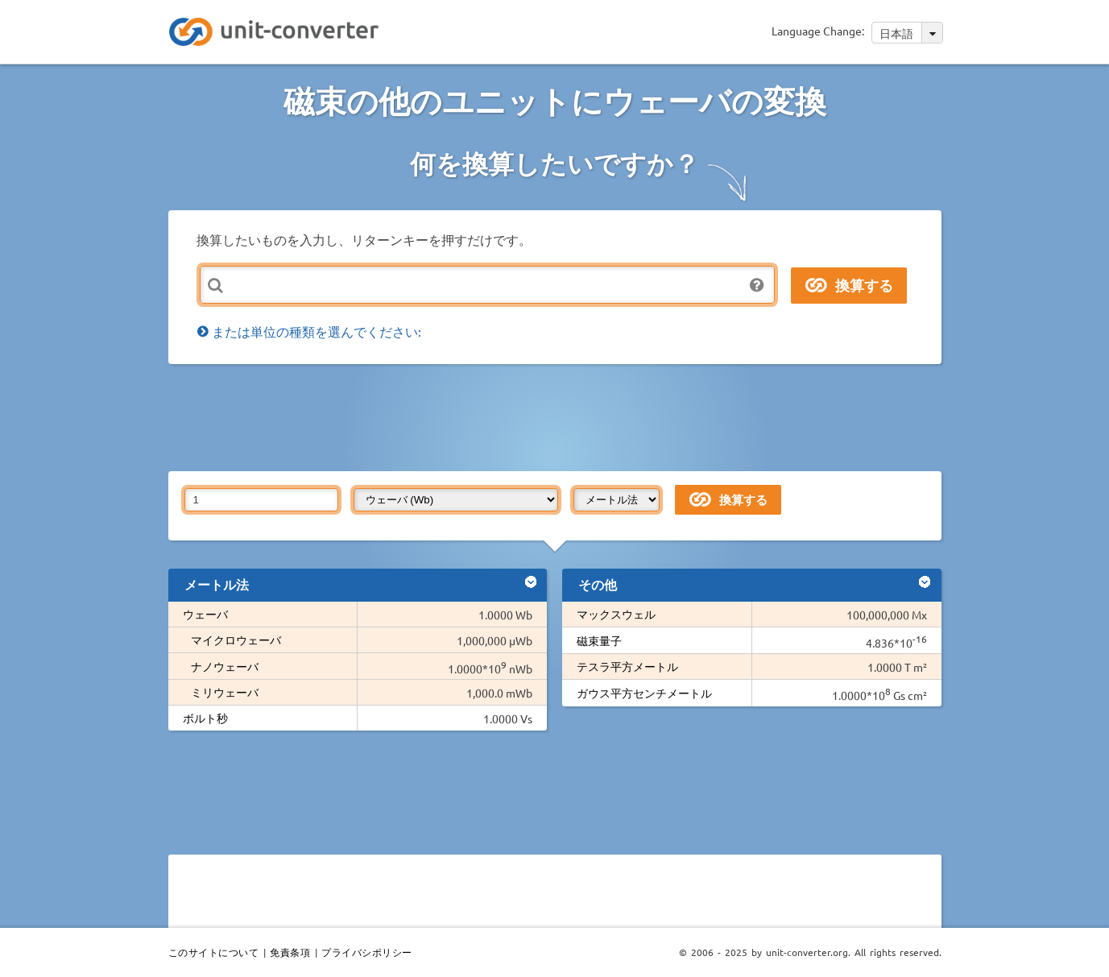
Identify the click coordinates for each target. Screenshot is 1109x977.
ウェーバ (205, 613)
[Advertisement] (559, 416)
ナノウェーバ (225, 666)
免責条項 (290, 952)
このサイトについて (213, 952)
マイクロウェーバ (236, 639)
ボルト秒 (205, 717)
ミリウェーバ (225, 692)
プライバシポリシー (366, 952)
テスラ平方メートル (627, 666)
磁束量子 (599, 640)
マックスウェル (616, 613)
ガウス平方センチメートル (644, 692)
